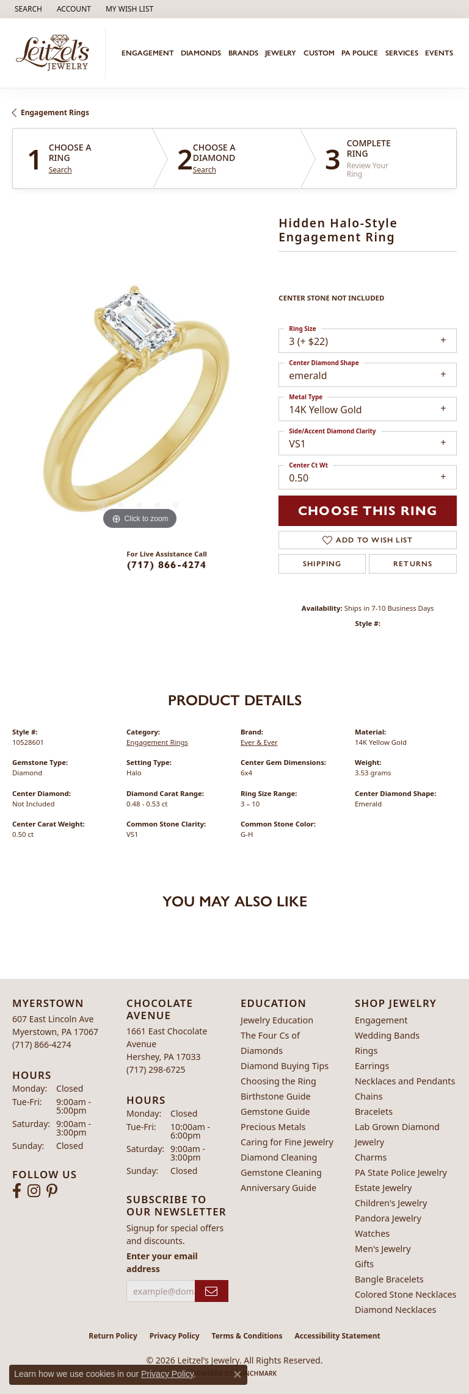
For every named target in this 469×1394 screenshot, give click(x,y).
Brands (243, 53)
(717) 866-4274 (167, 565)
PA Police (359, 53)
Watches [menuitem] (372, 1233)
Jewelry (280, 53)
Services (401, 53)
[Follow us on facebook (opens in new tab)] (16, 1191)
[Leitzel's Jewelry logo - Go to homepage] (56, 53)
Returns (412, 564)
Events (439, 53)
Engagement (148, 53)
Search (60, 170)
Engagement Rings (55, 112)
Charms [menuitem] (371, 1157)
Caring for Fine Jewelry (287, 1142)
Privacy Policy (175, 1336)
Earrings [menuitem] (372, 1066)
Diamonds (201, 53)
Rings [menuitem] (366, 1050)
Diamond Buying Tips (285, 1066)
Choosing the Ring (278, 1081)
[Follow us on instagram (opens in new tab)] (33, 1191)
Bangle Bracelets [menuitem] (389, 1279)
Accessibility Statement (337, 1336)
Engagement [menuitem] (381, 1020)
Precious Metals (273, 1127)
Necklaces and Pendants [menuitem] (405, 1081)
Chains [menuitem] (369, 1096)
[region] (139, 406)
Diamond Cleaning (279, 1157)
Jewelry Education (277, 1020)
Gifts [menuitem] (364, 1264)
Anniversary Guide (278, 1187)
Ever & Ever (259, 742)
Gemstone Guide (275, 1111)
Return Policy (113, 1336)
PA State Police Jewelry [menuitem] (401, 1172)
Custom (319, 53)
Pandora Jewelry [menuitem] (388, 1218)
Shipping (322, 564)
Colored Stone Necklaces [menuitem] (406, 1294)
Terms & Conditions (247, 1336)
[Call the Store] (41, 1044)
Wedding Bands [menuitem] (387, 1035)
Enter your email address (162, 1262)
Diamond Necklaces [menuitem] (395, 1309)
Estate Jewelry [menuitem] (383, 1187)
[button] (27, 9)
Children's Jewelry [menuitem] (391, 1203)
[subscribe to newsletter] (211, 1291)
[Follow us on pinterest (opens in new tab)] (51, 1191)
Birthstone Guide (276, 1096)
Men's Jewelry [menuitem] (383, 1248)
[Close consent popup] (237, 1374)
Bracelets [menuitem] (374, 1111)
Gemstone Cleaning (281, 1172)
